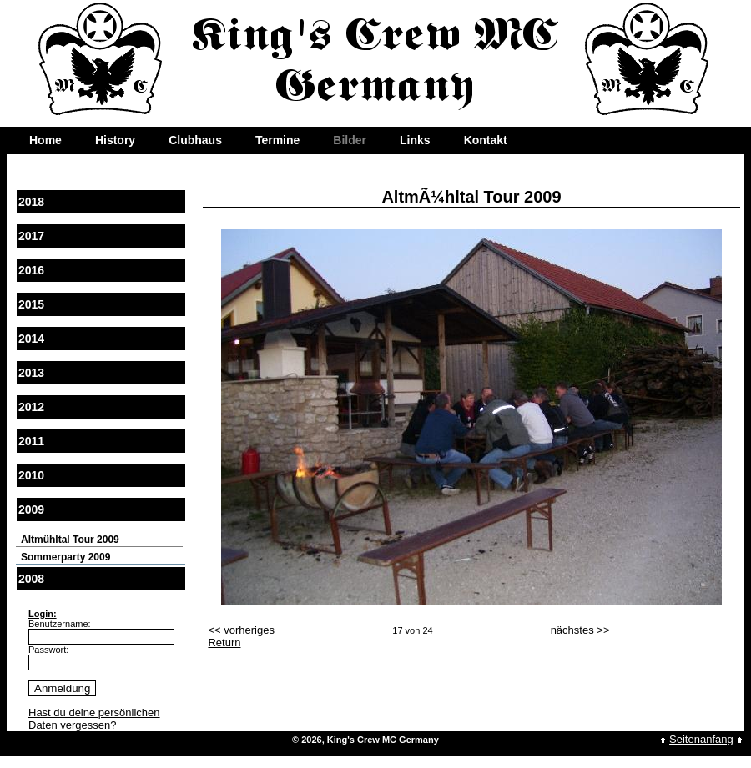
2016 (31, 270)
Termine (277, 140)
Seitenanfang (701, 739)
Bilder (349, 140)
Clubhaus (195, 140)
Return (224, 642)
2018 (31, 201)
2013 (31, 372)
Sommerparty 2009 (65, 557)
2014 (31, 338)
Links (415, 140)
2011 (31, 441)
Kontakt (485, 140)
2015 (31, 304)
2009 (31, 509)
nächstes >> (580, 630)
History (115, 140)
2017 (31, 236)
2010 (31, 475)
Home (45, 140)
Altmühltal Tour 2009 (70, 539)
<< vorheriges (241, 630)
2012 (31, 407)
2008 (31, 578)
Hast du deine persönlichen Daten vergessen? (94, 718)
